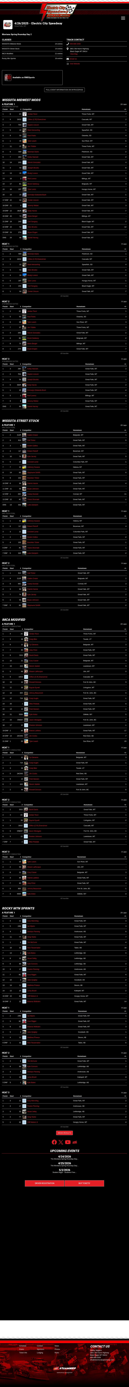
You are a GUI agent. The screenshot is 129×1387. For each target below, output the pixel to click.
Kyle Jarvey (32, 456)
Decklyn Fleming (34, 931)
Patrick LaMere (36, 731)
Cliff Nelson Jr (33, 996)
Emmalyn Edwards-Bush (38, 195)
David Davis (34, 655)
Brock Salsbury (34, 184)
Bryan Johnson (34, 489)
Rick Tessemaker (34, 948)
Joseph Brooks (34, 168)
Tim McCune (33, 942)
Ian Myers (32, 926)
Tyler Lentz (33, 189)
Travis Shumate (34, 499)
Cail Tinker (32, 440)
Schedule (22, 1346)
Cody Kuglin (35, 698)
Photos (57, 1349)
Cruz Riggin (32, 975)
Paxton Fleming (34, 969)
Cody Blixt (34, 639)
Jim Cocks (34, 736)
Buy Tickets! (84, 1183)
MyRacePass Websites (64, 1368)
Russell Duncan (36, 682)
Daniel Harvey (34, 238)
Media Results (64, 1133)
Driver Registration (44, 1183)
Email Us (72, 59)
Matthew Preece (34, 985)
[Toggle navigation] (123, 18)
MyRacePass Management (64, 1372)
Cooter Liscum (34, 200)
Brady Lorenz (34, 173)
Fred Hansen (35, 709)
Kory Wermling (34, 921)
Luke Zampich (33, 505)
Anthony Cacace (34, 467)
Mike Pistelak (35, 704)
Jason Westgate (36, 720)
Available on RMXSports (24, 77)
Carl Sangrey (34, 222)
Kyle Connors (33, 964)
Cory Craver (35, 661)
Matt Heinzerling (35, 130)
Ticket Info (23, 1353)
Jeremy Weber (34, 205)
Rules (57, 1353)
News (57, 1346)
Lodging (40, 1353)
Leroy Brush (33, 991)
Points (21, 1349)
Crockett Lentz (33, 462)
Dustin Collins (33, 446)
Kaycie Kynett (35, 687)
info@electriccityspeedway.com (102, 1360)
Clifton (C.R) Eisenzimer (38, 119)
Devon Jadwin (35, 666)
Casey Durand (33, 494)
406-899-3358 (74, 44)
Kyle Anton (34, 714)
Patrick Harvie (33, 483)
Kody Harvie (33, 211)
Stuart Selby (33, 958)
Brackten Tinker (34, 478)
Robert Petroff (33, 451)
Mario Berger (34, 216)
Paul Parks (33, 135)
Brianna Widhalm (35, 1001)
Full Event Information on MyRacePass (64, 90)
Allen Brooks (33, 227)
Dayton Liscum (34, 125)
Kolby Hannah (34, 157)
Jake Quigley (33, 980)
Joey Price (34, 650)
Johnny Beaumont (37, 693)
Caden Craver (33, 435)
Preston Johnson (36, 725)
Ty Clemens (34, 645)
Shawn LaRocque (37, 671)
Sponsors (40, 1349)
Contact (40, 1346)
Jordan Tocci (33, 114)
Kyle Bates (32, 953)
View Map (74, 54)
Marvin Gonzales (35, 162)
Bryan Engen (34, 232)
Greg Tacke (32, 937)
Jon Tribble (33, 146)
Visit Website (73, 64)
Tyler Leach (33, 141)
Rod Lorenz (33, 179)
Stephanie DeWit (34, 472)
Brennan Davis (34, 152)
